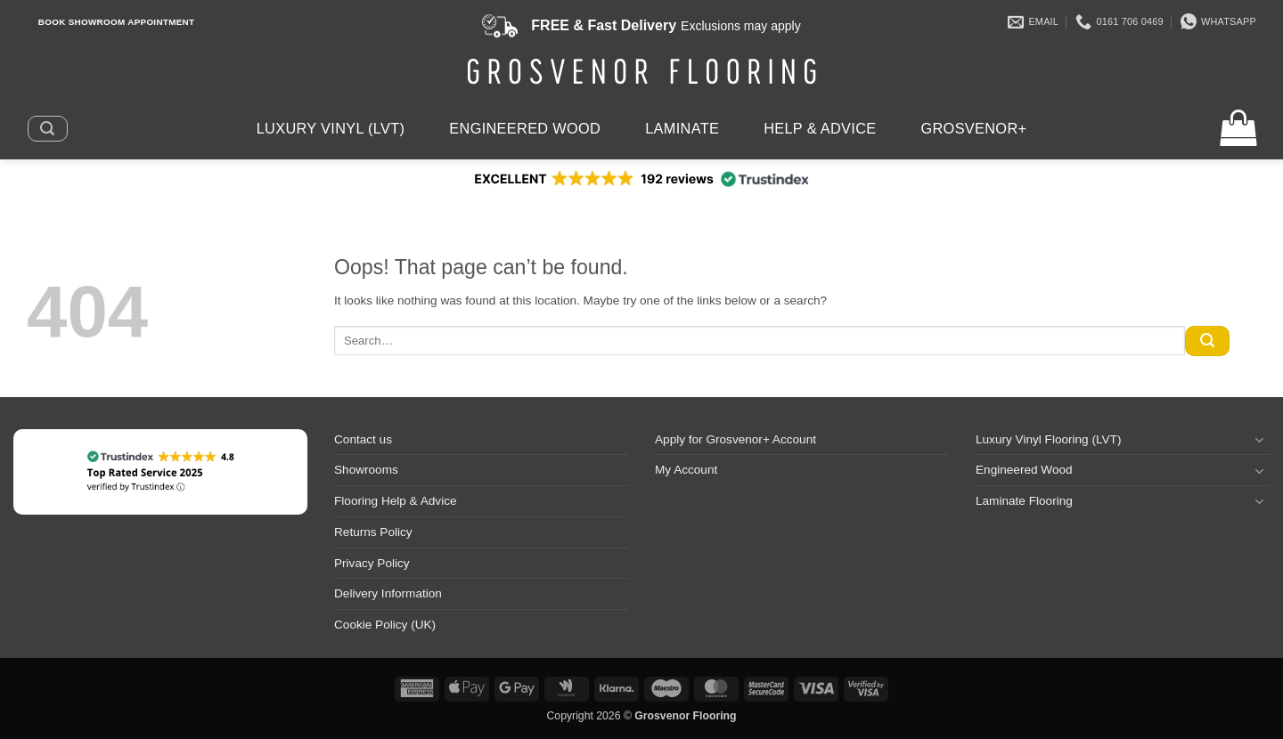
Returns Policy (373, 532)
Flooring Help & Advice (395, 501)
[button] (47, 128)
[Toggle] (1259, 439)
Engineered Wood (525, 128)
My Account (686, 469)
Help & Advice (820, 128)
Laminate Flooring (1024, 501)
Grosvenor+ (974, 128)
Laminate (682, 128)
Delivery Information (388, 593)
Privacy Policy (372, 563)
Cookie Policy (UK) (385, 624)
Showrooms (366, 469)
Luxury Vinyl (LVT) (331, 128)
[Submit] (1207, 341)
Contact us (363, 439)
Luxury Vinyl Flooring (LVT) (1048, 439)
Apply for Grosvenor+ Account (735, 439)
